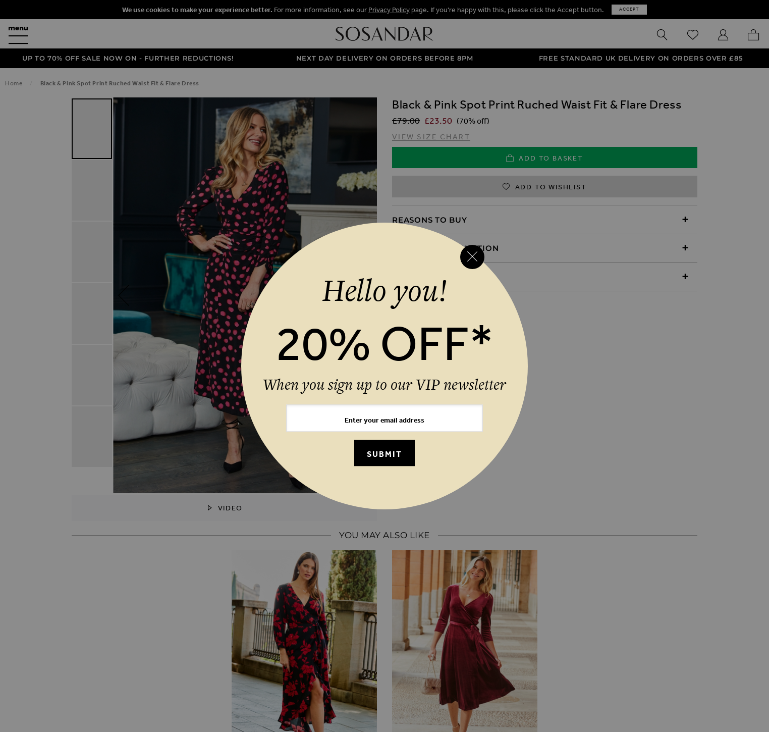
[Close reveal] (472, 257)
